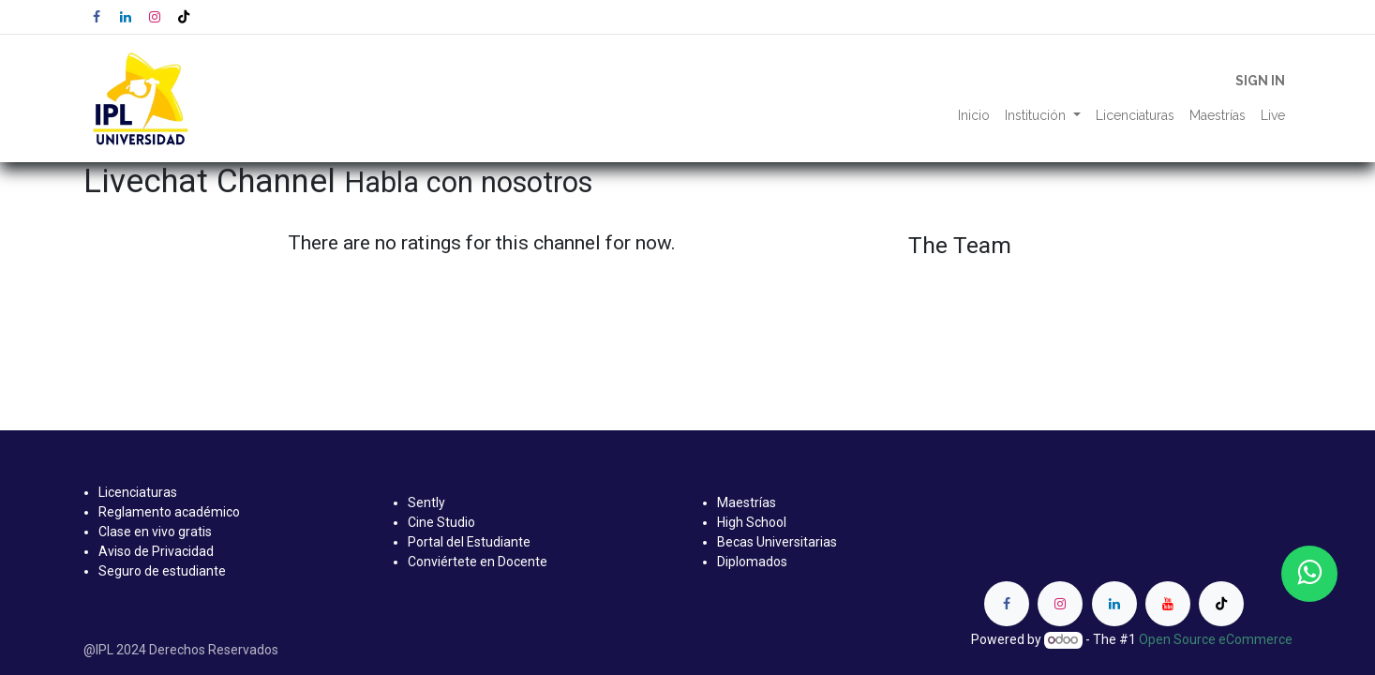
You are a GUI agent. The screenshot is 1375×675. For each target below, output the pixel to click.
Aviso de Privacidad (156, 551)
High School (751, 522)
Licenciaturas (137, 492)
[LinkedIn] (125, 17)
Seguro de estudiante (162, 570)
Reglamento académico (169, 511)
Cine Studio (441, 522)
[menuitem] (973, 115)
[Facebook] (96, 17)
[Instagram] (155, 17)
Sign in (1260, 80)
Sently (426, 502)
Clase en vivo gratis (155, 531)
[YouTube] (1167, 603)
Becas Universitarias (777, 541)
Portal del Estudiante (469, 541)
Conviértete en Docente (477, 561)
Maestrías (746, 502)
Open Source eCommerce (1216, 639)
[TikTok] (184, 17)
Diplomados (752, 561)
